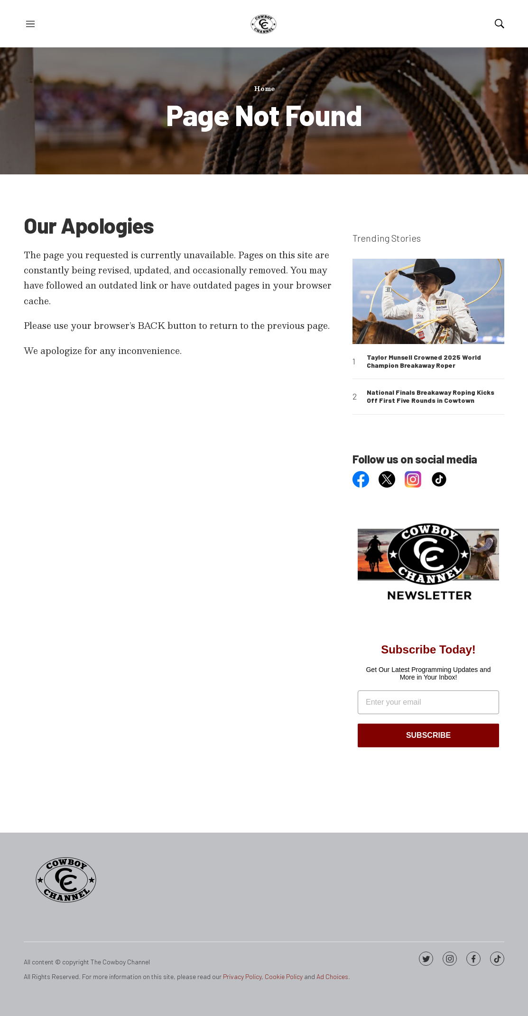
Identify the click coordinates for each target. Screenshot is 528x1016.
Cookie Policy (284, 976)
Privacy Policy (242, 976)
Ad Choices (332, 976)
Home (264, 88)
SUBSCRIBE (428, 735)
